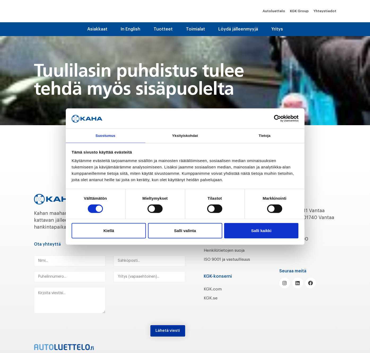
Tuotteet (163, 29)
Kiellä (108, 231)
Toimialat (195, 29)
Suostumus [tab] (105, 135)
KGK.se (211, 305)
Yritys (277, 29)
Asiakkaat (97, 29)
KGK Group (299, 11)
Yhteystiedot (325, 11)
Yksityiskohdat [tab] (185, 135)
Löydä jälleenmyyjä (238, 29)
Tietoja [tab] (264, 135)
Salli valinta (185, 231)
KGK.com (214, 295)
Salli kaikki (261, 231)
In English (130, 29)
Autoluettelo (274, 11)
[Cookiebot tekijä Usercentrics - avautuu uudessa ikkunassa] (275, 118)
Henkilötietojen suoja (228, 250)
